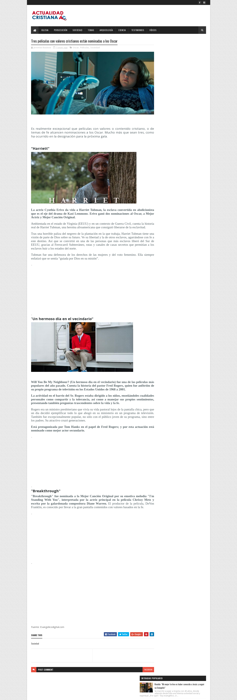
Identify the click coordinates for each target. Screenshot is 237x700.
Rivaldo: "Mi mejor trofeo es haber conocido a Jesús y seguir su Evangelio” (186, 48)
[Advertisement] (89, 290)
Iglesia (45, 30)
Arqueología (106, 30)
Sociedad (77, 30)
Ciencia (122, 30)
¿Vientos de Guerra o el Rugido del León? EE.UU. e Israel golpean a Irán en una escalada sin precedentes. (185, 70)
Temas (91, 30)
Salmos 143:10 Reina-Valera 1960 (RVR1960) (186, 109)
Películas (84, 47)
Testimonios (137, 30)
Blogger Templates (73, 695)
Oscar (76, 47)
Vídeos (153, 30)
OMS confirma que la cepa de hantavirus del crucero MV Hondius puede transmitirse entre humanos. (186, 91)
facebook (142, 673)
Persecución (60, 30)
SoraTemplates (46, 695)
